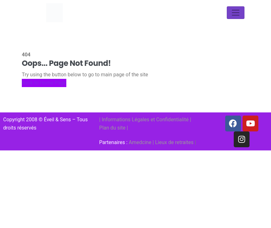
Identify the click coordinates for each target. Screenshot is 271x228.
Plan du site (112, 128)
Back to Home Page (44, 83)
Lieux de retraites (174, 142)
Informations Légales (125, 120)
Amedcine (140, 142)
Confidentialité (172, 120)
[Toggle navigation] (235, 12)
